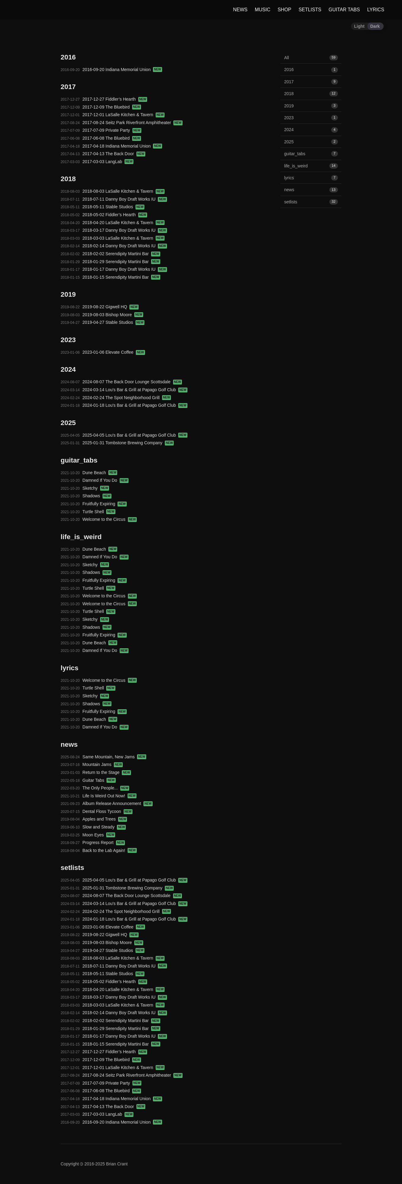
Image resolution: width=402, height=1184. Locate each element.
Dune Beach (99, 472)
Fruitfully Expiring (104, 503)
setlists (311, 202)
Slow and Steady (104, 827)
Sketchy (95, 488)
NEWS (240, 9)
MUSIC (262, 9)
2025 (311, 142)
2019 (311, 106)
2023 (311, 117)
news (311, 189)
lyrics (311, 178)
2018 (311, 93)
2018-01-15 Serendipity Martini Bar (121, 277)
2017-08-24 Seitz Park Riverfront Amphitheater (132, 122)
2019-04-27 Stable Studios (113, 322)
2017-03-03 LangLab (107, 161)
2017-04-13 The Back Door (113, 153)
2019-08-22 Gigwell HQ (110, 306)
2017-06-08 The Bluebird (111, 138)
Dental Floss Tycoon (107, 811)
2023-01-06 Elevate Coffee (113, 352)
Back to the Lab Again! (109, 850)
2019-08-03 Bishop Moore (112, 314)
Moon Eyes (98, 834)
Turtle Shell (98, 511)
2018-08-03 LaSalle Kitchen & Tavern (123, 191)
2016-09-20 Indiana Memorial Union (122, 69)
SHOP (284, 9)
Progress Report (103, 842)
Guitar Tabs (99, 780)
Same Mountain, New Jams (114, 756)
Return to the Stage (106, 772)
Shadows (96, 495)
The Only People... (105, 787)
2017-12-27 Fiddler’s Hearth (114, 99)
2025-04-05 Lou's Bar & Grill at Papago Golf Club (134, 435)
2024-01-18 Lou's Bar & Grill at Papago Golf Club (134, 405)
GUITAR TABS (343, 9)
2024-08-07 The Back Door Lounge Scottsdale (132, 381)
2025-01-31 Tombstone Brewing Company (128, 442)
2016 (311, 69)
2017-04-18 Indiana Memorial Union (122, 146)
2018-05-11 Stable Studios (113, 206)
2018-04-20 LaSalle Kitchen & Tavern (123, 222)
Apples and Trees (104, 819)
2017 (311, 81)
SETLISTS (309, 9)
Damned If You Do (105, 480)
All (311, 57)
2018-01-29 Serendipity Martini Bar (121, 261)
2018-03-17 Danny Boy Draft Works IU (124, 230)
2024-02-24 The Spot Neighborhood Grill (126, 397)
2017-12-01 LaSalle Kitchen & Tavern (123, 114)
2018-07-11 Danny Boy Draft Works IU (124, 199)
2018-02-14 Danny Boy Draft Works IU (124, 245)
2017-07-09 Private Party (111, 130)
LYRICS (375, 9)
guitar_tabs (311, 153)
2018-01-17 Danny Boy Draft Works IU (124, 269)
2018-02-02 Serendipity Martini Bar (121, 253)
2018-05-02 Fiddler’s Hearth (114, 214)
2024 (311, 129)
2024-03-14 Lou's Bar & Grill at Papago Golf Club (134, 389)
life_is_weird (311, 166)
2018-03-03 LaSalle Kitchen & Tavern (123, 238)
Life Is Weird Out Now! (109, 795)
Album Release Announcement (117, 803)
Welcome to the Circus (109, 519)
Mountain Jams (102, 764)
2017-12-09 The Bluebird (111, 107)
